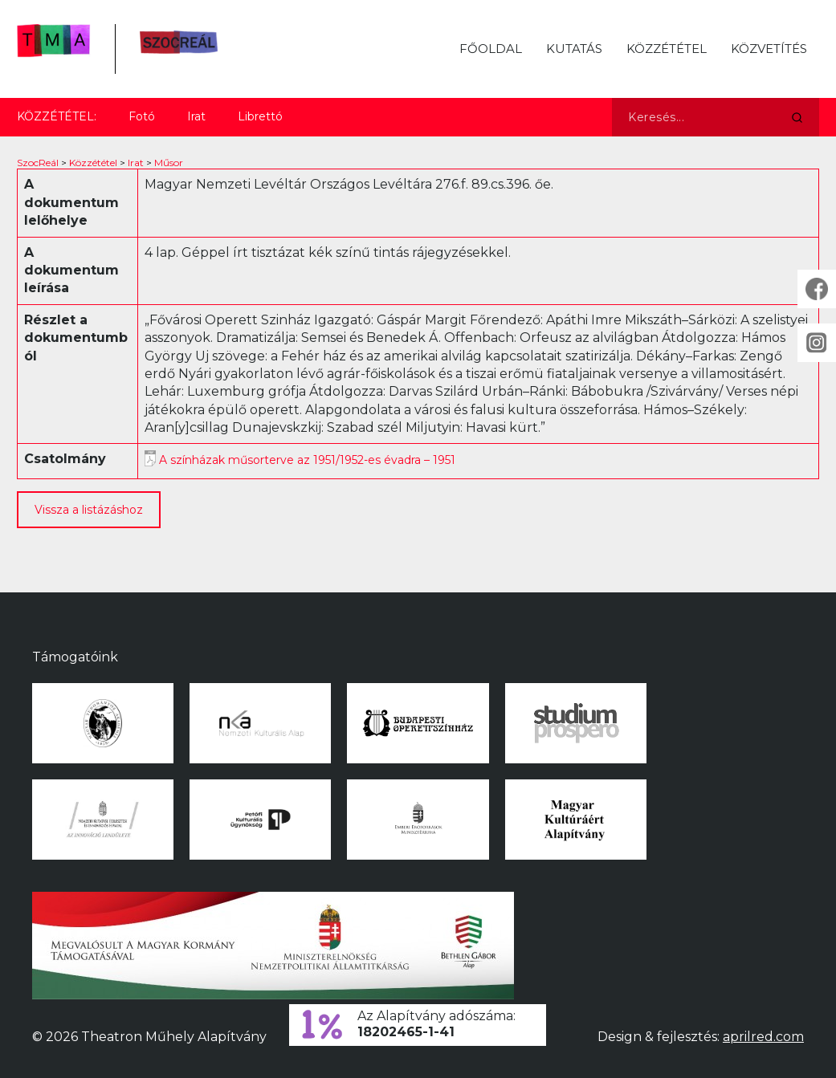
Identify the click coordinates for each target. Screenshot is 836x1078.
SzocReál (38, 163)
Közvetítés (769, 48)
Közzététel (666, 48)
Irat (196, 116)
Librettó (260, 116)
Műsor (168, 163)
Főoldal (490, 48)
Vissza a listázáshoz (89, 509)
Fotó (141, 116)
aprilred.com (763, 1036)
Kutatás (574, 48)
